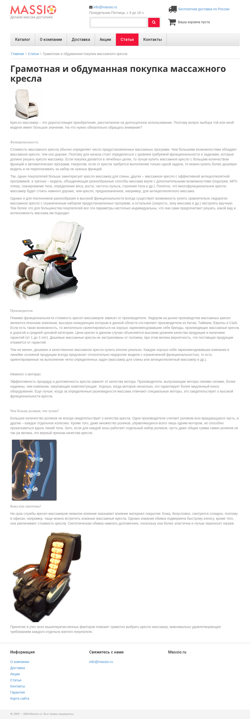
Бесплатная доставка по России (203, 9)
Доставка (81, 39)
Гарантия (17, 692)
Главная (17, 54)
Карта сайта (19, 698)
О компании (51, 39)
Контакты (152, 39)
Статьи (127, 39)
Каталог (22, 39)
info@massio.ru (105, 7)
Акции (105, 39)
